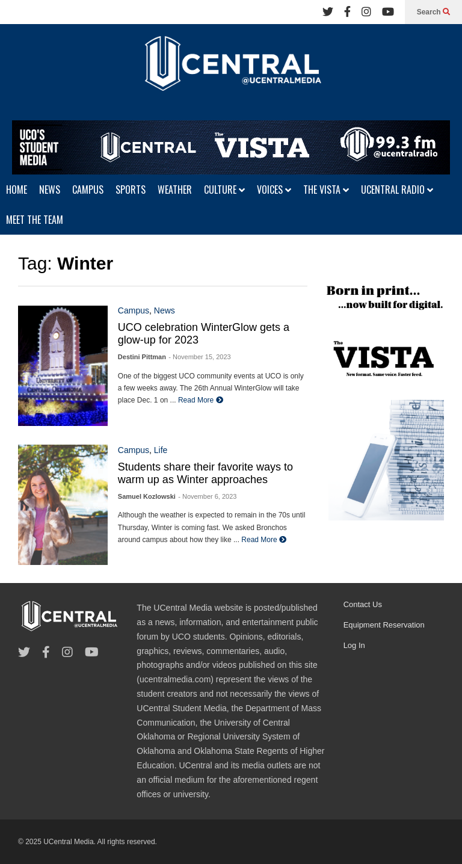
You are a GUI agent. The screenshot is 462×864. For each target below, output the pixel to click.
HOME (16, 189)
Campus (133, 310)
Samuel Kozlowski (147, 496)
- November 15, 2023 (199, 356)
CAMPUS (87, 189)
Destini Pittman (142, 356)
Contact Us (362, 604)
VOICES (274, 189)
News (164, 310)
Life (161, 450)
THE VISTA (326, 189)
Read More (200, 400)
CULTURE (224, 189)
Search (433, 12)
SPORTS (131, 189)
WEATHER (175, 189)
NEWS (49, 189)
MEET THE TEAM (34, 219)
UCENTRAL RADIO (397, 189)
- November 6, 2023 (207, 496)
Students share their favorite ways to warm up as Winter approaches (205, 473)
